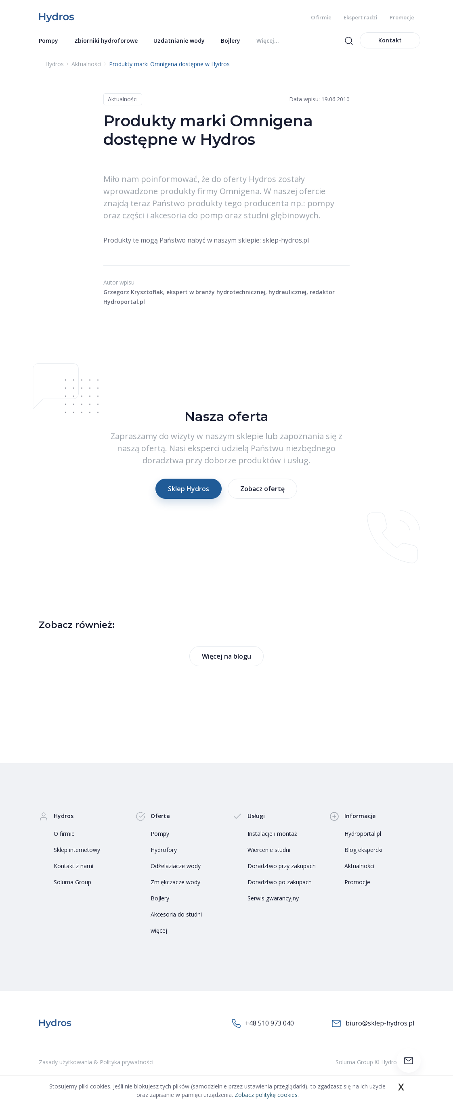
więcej (159, 931)
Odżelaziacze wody (176, 866)
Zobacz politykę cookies (266, 1095)
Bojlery (160, 898)
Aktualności (123, 100)
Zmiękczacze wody (175, 882)
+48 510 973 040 (263, 1024)
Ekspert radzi (361, 17)
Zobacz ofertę (262, 489)
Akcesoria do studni (176, 915)
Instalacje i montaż (272, 834)
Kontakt (390, 41)
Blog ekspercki (363, 850)
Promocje (402, 17)
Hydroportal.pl (362, 834)
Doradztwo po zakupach (279, 882)
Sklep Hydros (188, 489)
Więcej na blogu (226, 656)
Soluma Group (72, 882)
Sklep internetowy (77, 850)
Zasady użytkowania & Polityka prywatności (96, 1063)
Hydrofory (164, 850)
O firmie (321, 17)
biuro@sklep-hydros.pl (372, 1024)
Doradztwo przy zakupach (281, 866)
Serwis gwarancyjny (273, 898)
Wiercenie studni (268, 850)
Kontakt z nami (73, 866)
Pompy (160, 834)
